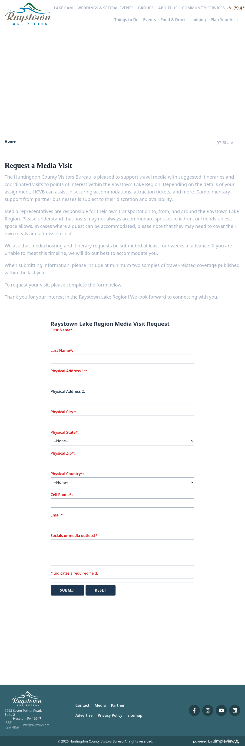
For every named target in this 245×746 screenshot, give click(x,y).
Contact (82, 705)
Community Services (203, 7)
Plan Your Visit (224, 19)
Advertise (84, 715)
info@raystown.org (36, 725)
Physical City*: (63, 411)
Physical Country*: (67, 473)
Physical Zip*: (63, 453)
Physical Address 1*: (69, 370)
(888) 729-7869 (12, 724)
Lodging (198, 19)
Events (149, 19)
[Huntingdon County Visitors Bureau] (28, 13)
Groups (146, 7)
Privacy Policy (110, 715)
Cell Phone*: (62, 494)
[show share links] (225, 142)
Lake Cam (63, 7)
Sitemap (134, 715)
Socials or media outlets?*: (75, 535)
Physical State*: (65, 432)
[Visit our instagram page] (207, 710)
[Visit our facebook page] (194, 710)
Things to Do (126, 19)
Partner (118, 705)
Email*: (57, 515)
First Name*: (62, 330)
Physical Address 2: (68, 391)
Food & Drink (173, 19)
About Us (167, 7)
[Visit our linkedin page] (234, 710)
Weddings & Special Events (105, 7)
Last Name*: (62, 350)
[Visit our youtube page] (221, 710)
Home (11, 141)
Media (100, 705)
